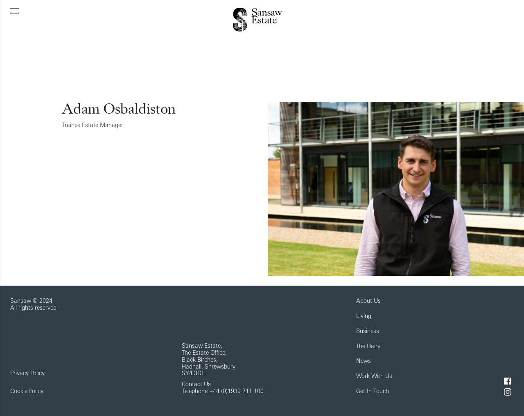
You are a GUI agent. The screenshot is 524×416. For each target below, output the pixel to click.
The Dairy (368, 347)
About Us (368, 301)
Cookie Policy (26, 392)
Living (363, 316)
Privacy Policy (27, 374)
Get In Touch (372, 392)
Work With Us (374, 377)
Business (367, 332)
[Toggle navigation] (14, 10)
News (363, 361)
